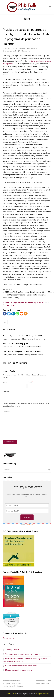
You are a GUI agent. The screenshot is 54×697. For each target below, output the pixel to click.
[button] (50, 7)
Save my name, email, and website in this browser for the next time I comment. (26, 404)
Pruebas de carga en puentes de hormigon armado (24, 302)
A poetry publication (12, 650)
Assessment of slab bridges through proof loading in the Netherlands (13, 683)
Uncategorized (10, 51)
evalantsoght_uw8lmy (29, 48)
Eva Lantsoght (9, 305)
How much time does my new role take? (20, 666)
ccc (5, 322)
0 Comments (25, 51)
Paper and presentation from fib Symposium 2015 (22, 336)
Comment (7, 411)
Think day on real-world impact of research (21, 654)
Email (30, 382)
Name (6, 382)
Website (6, 391)
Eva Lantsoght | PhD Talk (25, 693)
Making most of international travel (18, 670)
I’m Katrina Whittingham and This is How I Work (22, 351)
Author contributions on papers (15, 344)
